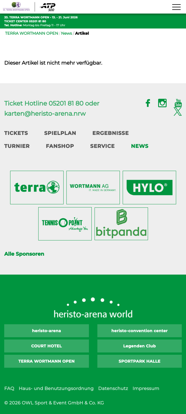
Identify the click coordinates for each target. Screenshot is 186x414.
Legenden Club (139, 346)
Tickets (16, 133)
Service (102, 146)
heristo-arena (46, 330)
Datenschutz (113, 388)
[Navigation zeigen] (176, 7)
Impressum (146, 388)
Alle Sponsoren (24, 254)
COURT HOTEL (46, 346)
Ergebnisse (110, 133)
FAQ (9, 388)
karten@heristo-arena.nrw (45, 113)
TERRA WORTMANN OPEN (31, 33)
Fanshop (60, 146)
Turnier (17, 146)
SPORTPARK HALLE (140, 361)
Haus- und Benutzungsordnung (56, 388)
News (66, 33)
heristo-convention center (139, 330)
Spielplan (60, 133)
